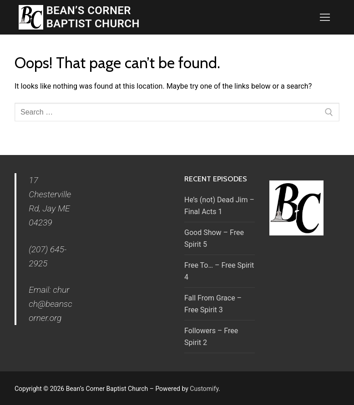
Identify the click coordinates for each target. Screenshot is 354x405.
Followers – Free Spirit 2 (211, 336)
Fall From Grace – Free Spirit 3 (213, 304)
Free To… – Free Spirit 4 (219, 271)
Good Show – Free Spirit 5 (214, 238)
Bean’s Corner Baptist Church (93, 17)
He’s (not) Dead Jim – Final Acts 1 (219, 205)
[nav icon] (324, 17)
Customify (204, 388)
